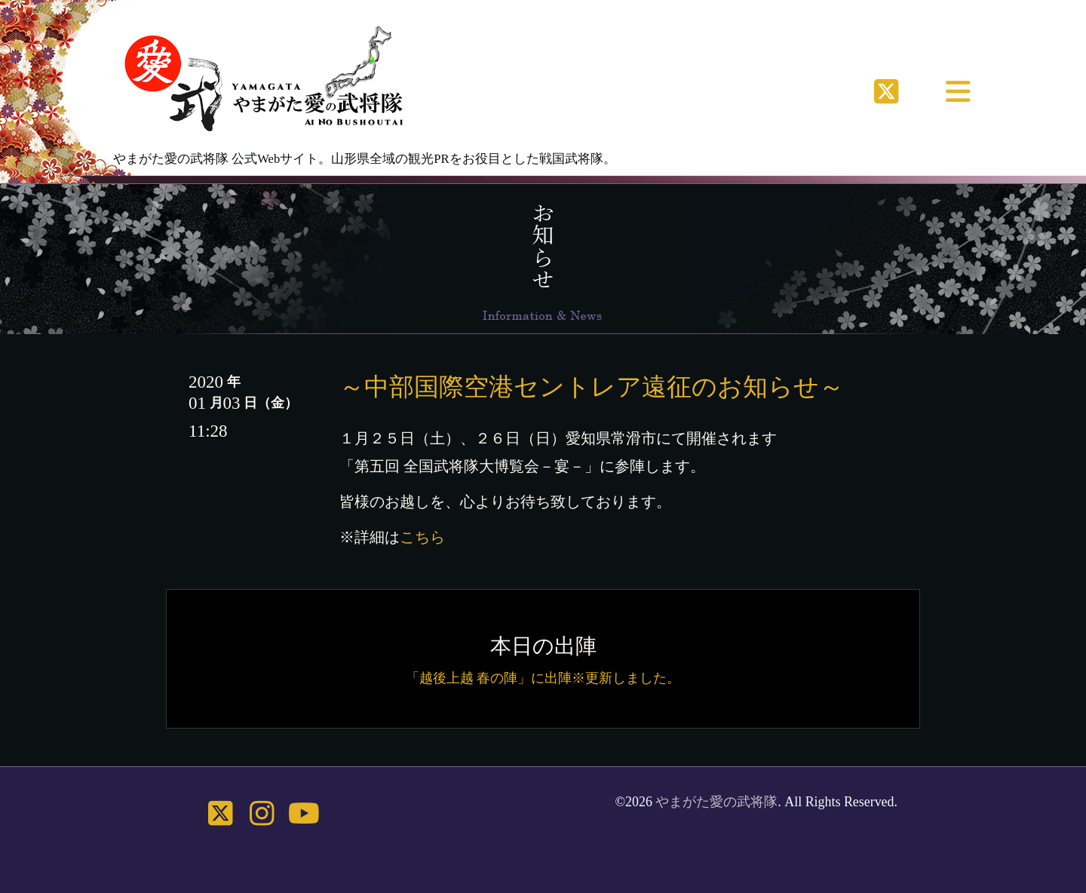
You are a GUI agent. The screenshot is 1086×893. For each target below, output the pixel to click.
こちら (422, 537)
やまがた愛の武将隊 (716, 801)
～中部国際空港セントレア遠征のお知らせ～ (591, 386)
